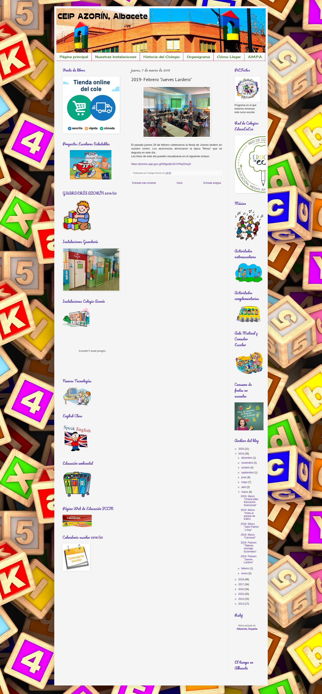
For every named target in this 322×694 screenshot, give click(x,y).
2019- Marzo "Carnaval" (248, 536)
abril (244, 487)
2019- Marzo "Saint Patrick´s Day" (250, 526)
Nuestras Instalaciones (115, 57)
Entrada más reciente (144, 183)
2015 (241, 594)
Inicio (180, 183)
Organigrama (198, 57)
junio (244, 477)
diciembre (247, 457)
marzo (245, 491)
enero (244, 573)
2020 (241, 448)
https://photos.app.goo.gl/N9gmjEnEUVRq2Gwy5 (161, 163)
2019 (241, 453)
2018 (241, 579)
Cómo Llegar (229, 57)
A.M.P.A (255, 57)
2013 (241, 603)
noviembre (247, 462)
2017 (241, 584)
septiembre (247, 472)
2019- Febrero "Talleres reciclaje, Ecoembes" (249, 547)
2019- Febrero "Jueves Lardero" (249, 559)
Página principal (74, 57)
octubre (245, 467)
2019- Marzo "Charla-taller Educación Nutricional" (249, 501)
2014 (241, 599)
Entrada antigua (212, 183)
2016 (241, 589)
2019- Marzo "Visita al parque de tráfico (248, 514)
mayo (244, 482)
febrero (245, 568)
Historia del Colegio (161, 57)
